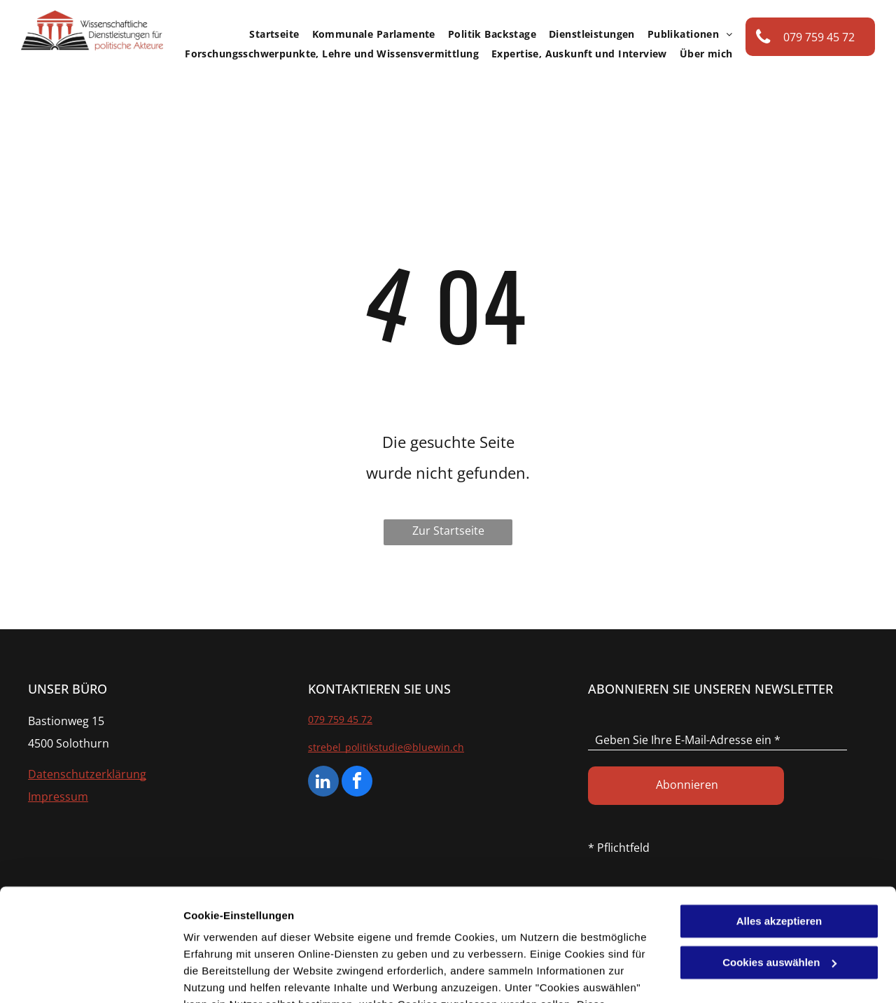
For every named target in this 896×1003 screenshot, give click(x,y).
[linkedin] (323, 783)
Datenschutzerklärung (343, 937)
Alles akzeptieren (779, 820)
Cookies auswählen (232, 975)
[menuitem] (268, 34)
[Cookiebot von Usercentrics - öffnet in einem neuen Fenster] (90, 975)
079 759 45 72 (340, 719)
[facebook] (357, 783)
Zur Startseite (448, 530)
